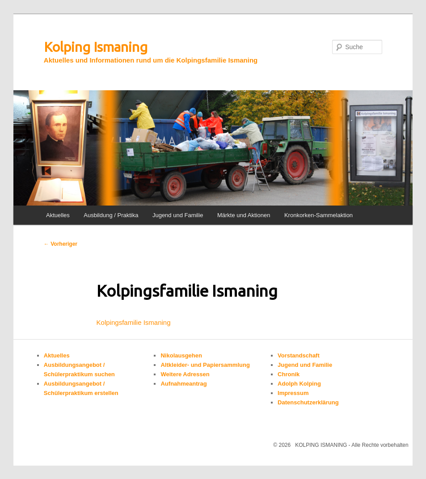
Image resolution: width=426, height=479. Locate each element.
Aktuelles (58, 215)
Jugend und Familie (177, 215)
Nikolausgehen (181, 355)
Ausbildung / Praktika (111, 215)
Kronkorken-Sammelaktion (318, 215)
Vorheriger (60, 244)
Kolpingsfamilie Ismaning (134, 322)
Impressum (293, 393)
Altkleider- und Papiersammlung (204, 364)
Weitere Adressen (184, 374)
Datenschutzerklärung (308, 402)
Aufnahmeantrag (183, 383)
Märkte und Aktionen (243, 215)
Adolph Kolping (299, 383)
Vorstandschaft (299, 355)
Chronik (288, 374)
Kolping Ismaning (96, 47)
